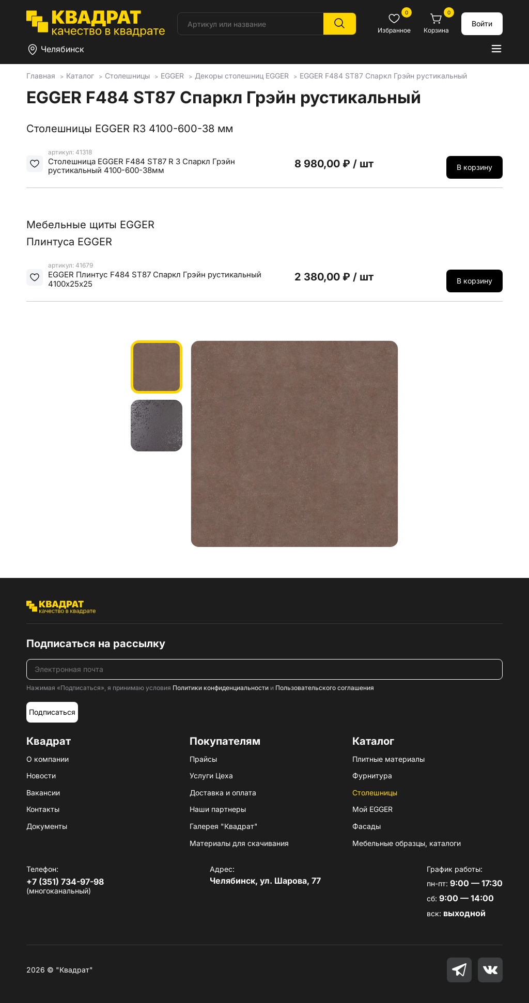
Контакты (42, 809)
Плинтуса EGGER (69, 242)
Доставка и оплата (223, 792)
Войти (482, 23)
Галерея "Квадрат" (224, 826)
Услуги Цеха (211, 775)
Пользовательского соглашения (324, 688)
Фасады (366, 826)
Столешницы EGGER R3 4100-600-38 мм (129, 128)
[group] (294, 443)
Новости (41, 775)
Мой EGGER (372, 809)
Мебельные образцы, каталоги (406, 843)
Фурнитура (372, 775)
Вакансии (43, 792)
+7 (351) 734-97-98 (65, 881)
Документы (46, 826)
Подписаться (52, 712)
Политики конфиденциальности (221, 688)
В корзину (474, 167)
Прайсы (203, 759)
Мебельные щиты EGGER (90, 224)
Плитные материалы (388, 759)
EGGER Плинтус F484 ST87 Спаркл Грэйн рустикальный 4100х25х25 (154, 279)
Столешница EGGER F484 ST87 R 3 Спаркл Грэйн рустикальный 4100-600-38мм (141, 166)
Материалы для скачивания (239, 843)
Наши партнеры (218, 809)
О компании (47, 759)
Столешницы (374, 792)
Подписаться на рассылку (95, 643)
